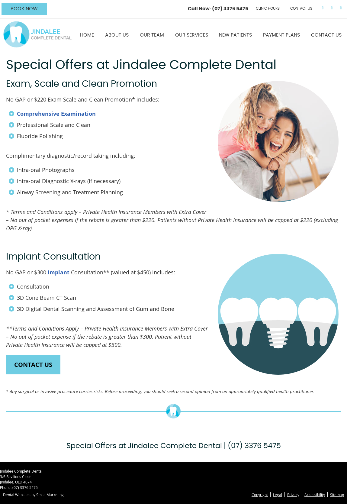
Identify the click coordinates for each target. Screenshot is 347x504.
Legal (277, 494)
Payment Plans (281, 35)
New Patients (235, 35)
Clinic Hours (268, 8)
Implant (58, 272)
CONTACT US (301, 8)
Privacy (293, 494)
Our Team (152, 35)
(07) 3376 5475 (230, 8)
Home (87, 35)
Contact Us (326, 35)
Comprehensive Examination (56, 114)
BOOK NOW (24, 8)
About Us (117, 35)
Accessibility (314, 494)
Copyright (260, 494)
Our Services (191, 35)
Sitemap (337, 494)
